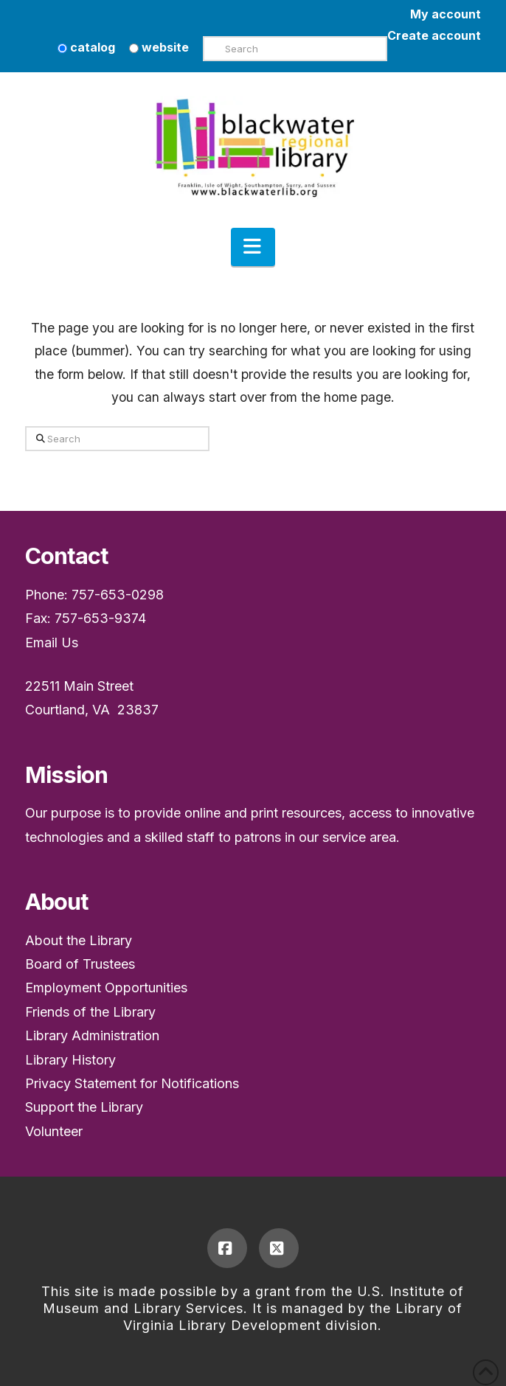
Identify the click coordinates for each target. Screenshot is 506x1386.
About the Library (78, 940)
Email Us (51, 642)
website (159, 47)
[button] (253, 247)
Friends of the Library (90, 1012)
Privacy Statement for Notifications (132, 1083)
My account (445, 14)
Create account (434, 35)
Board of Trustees (80, 964)
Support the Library (84, 1107)
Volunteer (54, 1131)
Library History (70, 1060)
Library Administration (92, 1035)
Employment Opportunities (106, 987)
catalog (86, 47)
